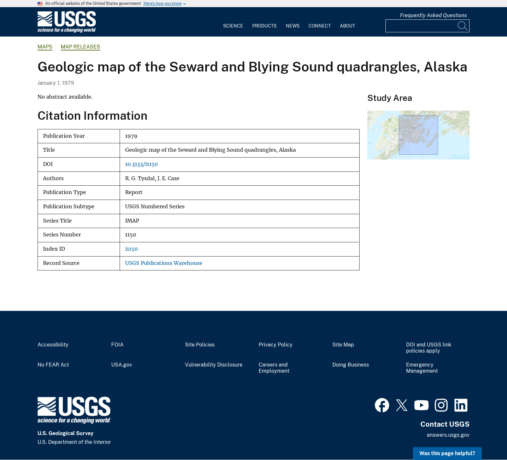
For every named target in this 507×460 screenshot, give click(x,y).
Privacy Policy (276, 345)
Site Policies (200, 345)
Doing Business (350, 365)
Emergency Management (422, 368)
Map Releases (80, 47)
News (292, 25)
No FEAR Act (53, 365)
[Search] (463, 25)
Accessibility (53, 345)
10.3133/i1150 (141, 164)
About (347, 25)
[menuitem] (233, 22)
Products (264, 25)
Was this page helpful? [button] (447, 453)
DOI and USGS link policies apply (428, 348)
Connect (319, 25)
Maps (45, 47)
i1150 (131, 249)
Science (233, 25)
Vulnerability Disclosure (214, 365)
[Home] (67, 31)
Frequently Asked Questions (433, 15)
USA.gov (121, 365)
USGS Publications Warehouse (163, 263)
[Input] (427, 25)
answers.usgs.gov (448, 435)
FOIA (117, 345)
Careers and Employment (274, 368)
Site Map (343, 345)
